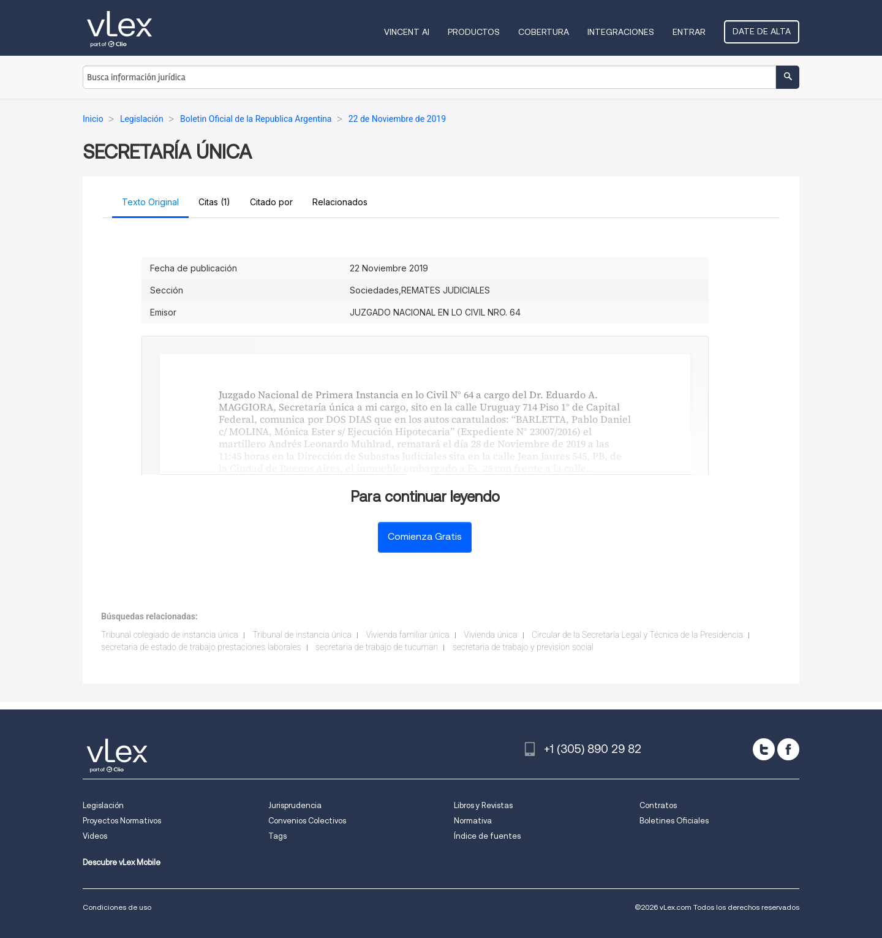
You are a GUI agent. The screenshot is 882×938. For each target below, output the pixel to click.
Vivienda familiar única (407, 635)
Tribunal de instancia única (302, 635)
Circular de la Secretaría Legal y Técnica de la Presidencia (637, 635)
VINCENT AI (406, 32)
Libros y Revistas (483, 805)
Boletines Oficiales (674, 820)
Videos (95, 836)
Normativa (473, 820)
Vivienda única (490, 635)
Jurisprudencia (295, 805)
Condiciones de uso (117, 907)
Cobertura (543, 32)
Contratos (658, 805)
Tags (277, 836)
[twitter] (764, 749)
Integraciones (620, 32)
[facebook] (788, 749)
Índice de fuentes (487, 836)
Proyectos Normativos (122, 820)
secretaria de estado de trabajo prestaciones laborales (201, 647)
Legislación (103, 805)
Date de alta (762, 31)
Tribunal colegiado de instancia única (169, 635)
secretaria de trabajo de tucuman (376, 647)
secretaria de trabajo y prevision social (523, 647)
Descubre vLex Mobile (121, 862)
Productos (474, 32)
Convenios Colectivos (307, 820)
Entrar (689, 32)
